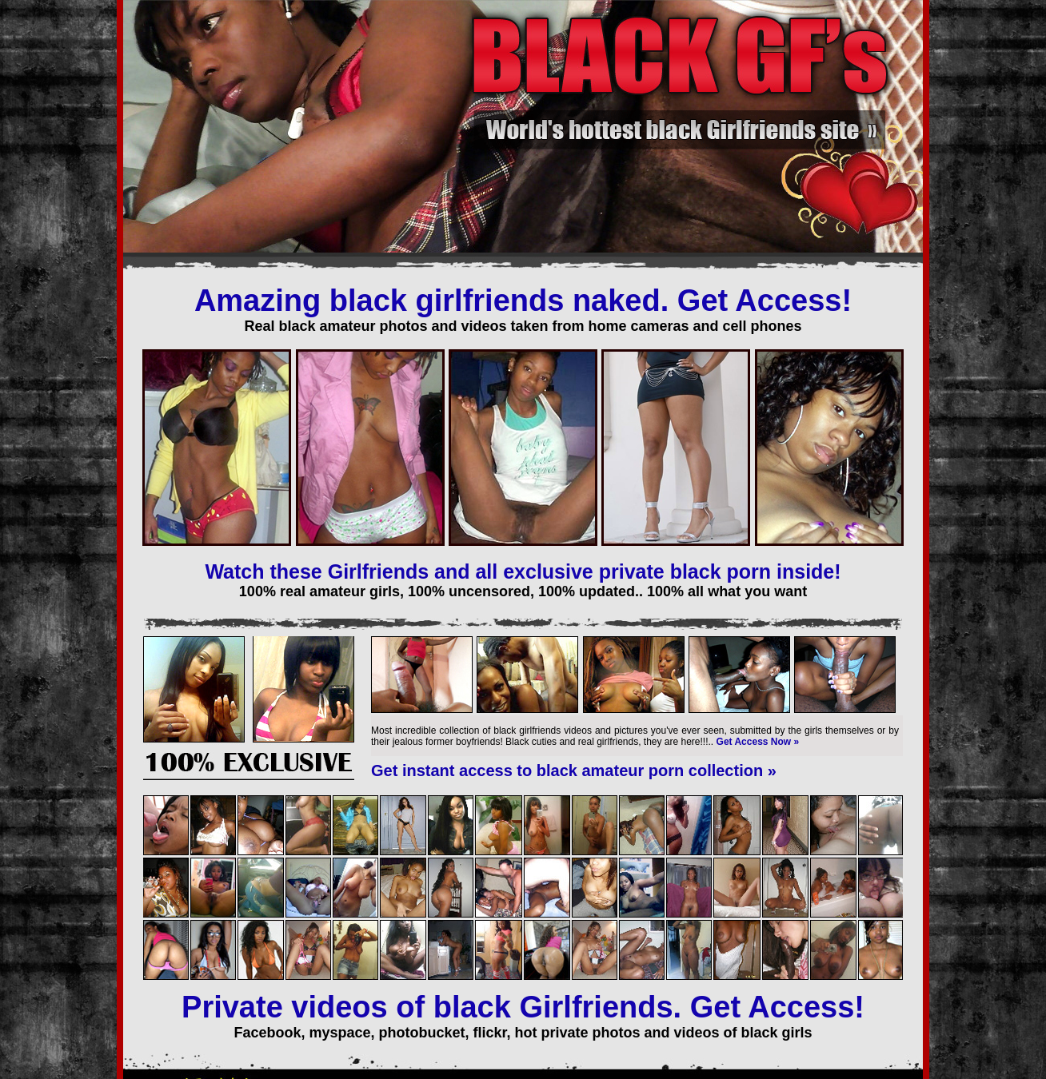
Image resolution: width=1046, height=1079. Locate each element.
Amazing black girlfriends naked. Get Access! (523, 300)
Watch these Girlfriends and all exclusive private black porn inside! (522, 571)
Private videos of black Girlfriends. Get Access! (523, 1007)
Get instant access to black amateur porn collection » (574, 770)
